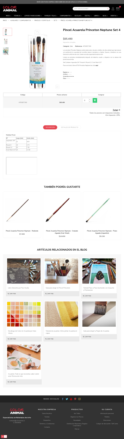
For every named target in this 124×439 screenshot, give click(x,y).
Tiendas (47, 417)
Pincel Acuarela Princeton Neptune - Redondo (22, 231)
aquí (97, 65)
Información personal (107, 413)
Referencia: (78, 46)
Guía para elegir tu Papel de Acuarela (96, 331)
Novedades (77, 420)
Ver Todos (77, 413)
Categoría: (66, 46)
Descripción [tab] (50, 127)
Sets (71, 46)
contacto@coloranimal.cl (17, 421)
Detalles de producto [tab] (69, 127)
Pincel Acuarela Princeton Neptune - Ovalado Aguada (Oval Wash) (62, 232)
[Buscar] (91, 8)
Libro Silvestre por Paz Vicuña (18, 288)
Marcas (77, 429)
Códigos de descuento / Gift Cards (107, 424)
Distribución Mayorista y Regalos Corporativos (77, 425)
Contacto (47, 427)
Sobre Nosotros (47, 413)
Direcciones (107, 420)
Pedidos (107, 417)
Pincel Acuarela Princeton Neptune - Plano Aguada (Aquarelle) (102, 232)
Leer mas (12, 294)
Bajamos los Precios (77, 417)
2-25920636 (17, 423)
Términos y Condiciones (47, 424)
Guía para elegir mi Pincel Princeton (58, 288)
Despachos (47, 420)
